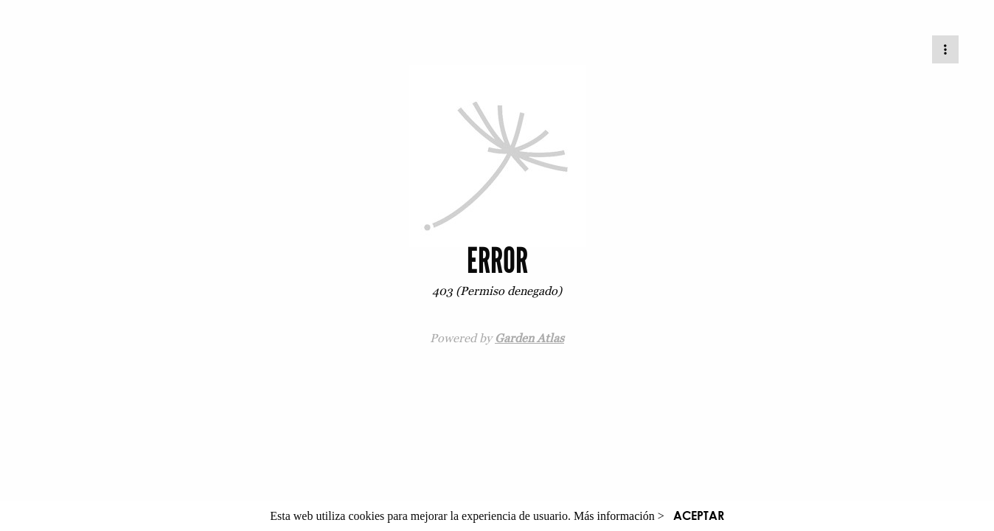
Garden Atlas (529, 337)
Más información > (619, 516)
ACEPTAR (698, 515)
